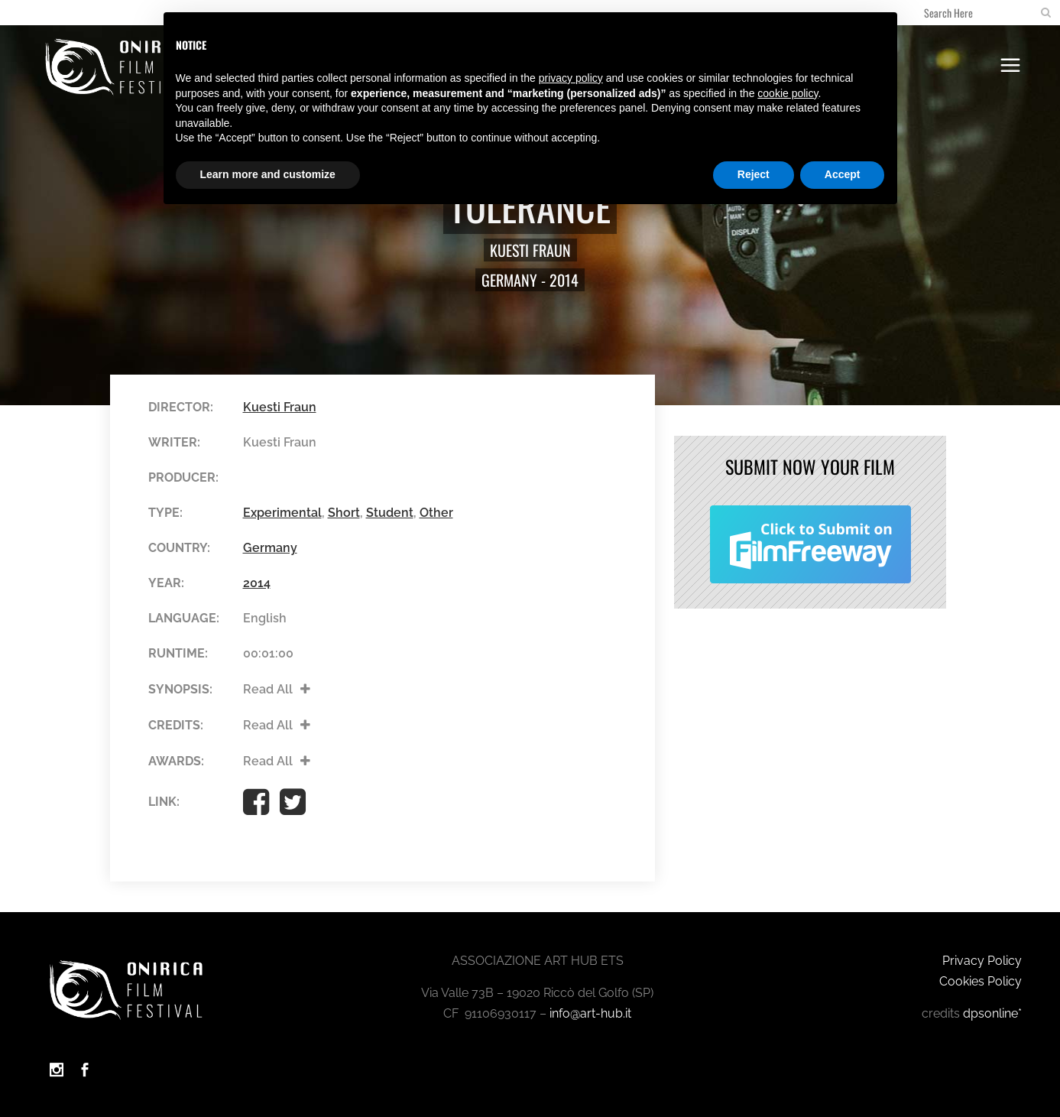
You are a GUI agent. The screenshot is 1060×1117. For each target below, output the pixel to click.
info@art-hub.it (590, 1013)
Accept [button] (843, 174)
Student (389, 512)
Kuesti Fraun (530, 250)
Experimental (282, 512)
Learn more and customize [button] (268, 174)
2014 (564, 279)
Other (436, 512)
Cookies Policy (980, 981)
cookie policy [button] (787, 93)
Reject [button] (753, 174)
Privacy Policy (982, 960)
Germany (509, 279)
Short (344, 512)
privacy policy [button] (571, 78)
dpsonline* (992, 1013)
